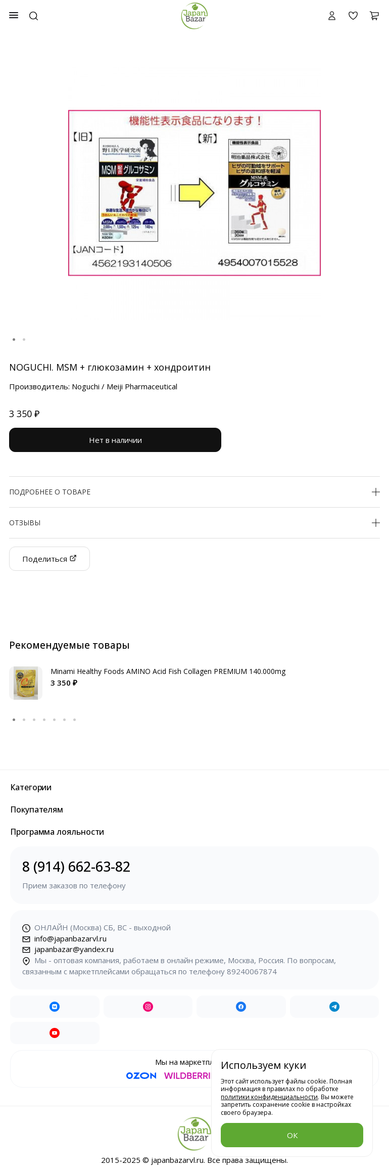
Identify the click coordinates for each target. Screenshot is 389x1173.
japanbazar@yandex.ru (68, 949)
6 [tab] (65, 720)
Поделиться (49, 559)
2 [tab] (24, 340)
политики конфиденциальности (269, 1097)
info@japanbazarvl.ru (64, 938)
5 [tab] (55, 720)
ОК (292, 1135)
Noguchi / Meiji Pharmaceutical (124, 386)
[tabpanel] (194, 193)
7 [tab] (75, 720)
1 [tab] (14, 340)
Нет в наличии (115, 440)
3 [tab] (34, 720)
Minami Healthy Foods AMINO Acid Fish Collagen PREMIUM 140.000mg (168, 671)
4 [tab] (44, 720)
